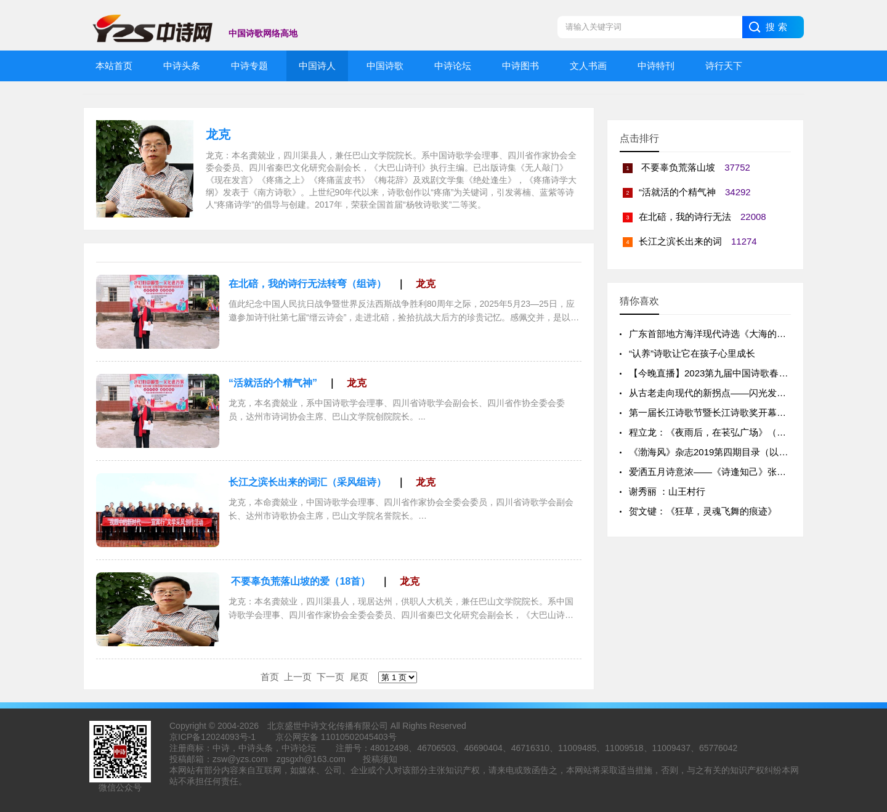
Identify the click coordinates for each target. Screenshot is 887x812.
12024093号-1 (228, 737)
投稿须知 (380, 759)
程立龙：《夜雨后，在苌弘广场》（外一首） (721, 432)
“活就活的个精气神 (677, 192)
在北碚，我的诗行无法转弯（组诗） (307, 283)
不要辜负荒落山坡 (677, 167)
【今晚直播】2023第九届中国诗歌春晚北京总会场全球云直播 (754, 373)
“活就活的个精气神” (273, 383)
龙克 (218, 134)
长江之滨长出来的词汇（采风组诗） (307, 482)
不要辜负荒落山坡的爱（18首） (299, 581)
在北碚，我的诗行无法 (685, 216)
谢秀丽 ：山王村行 (667, 491)
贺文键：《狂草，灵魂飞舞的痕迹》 (703, 511)
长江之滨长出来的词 (680, 241)
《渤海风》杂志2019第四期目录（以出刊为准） (727, 452)
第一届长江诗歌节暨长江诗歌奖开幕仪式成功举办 (730, 412)
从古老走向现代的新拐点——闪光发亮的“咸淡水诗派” (738, 393)
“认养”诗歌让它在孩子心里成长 (692, 353)
